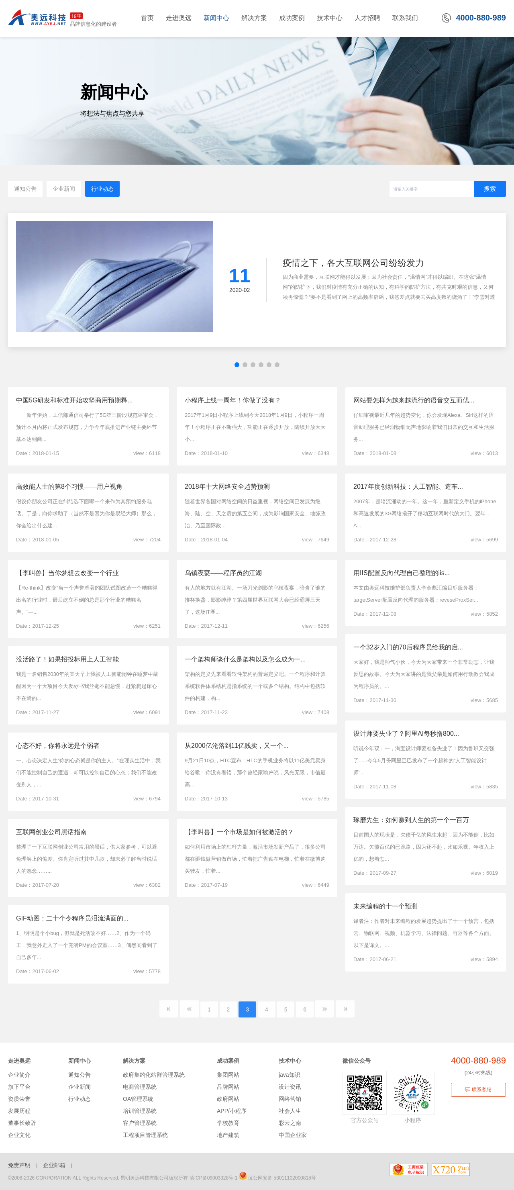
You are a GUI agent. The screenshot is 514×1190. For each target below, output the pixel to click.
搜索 (490, 188)
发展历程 (19, 1111)
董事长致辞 (22, 1123)
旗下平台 (19, 1087)
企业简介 (19, 1075)
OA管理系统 (138, 1099)
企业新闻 (64, 189)
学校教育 (228, 1123)
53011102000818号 (294, 1178)
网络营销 (290, 1099)
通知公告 (25, 189)
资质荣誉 (19, 1099)
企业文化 (19, 1135)
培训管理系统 (140, 1111)
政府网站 (228, 1099)
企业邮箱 (54, 1165)
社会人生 (290, 1111)
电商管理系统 (140, 1087)
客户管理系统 (140, 1123)
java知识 (289, 1075)
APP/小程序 (232, 1111)
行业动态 (102, 189)
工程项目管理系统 (145, 1135)
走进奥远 (19, 1060)
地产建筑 (228, 1135)
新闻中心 (79, 1060)
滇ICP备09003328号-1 (214, 1178)
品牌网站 (228, 1087)
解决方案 (134, 1060)
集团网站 (228, 1075)
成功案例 (228, 1060)
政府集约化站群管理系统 (154, 1075)
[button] (237, 364)
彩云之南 (290, 1123)
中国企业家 (293, 1135)
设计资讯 (290, 1087)
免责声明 (19, 1165)
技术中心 (290, 1060)
